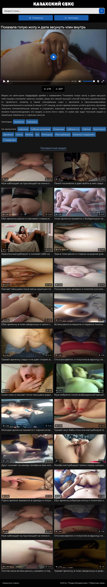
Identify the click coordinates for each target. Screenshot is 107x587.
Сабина (86, 129)
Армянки (19, 121)
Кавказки (32, 121)
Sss (37, 134)
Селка (19, 134)
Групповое (99, 129)
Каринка (23, 129)
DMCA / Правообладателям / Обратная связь (82, 583)
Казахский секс (53, 4)
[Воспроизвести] (4, 81)
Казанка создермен (84, 134)
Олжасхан (58, 129)
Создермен (9, 140)
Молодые (47, 134)
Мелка (29, 134)
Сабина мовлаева (40, 129)
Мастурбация (62, 134)
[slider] (38, 81)
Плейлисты (35, 17)
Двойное (8, 134)
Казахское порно (10, 583)
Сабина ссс (73, 129)
